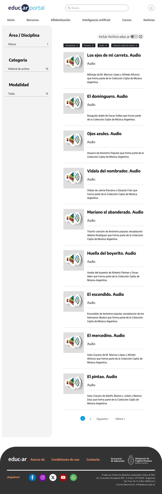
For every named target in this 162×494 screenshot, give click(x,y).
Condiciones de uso (65, 459)
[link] (151, 8)
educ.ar (107, 474)
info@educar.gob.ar (145, 484)
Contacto (93, 459)
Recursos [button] (33, 20)
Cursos (126, 20)
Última (120, 419)
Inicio (11, 20)
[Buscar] (100, 8)
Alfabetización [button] (60, 20)
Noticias (149, 20)
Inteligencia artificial (96, 20)
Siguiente (103, 419)
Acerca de (38, 459)
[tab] (70, 36)
